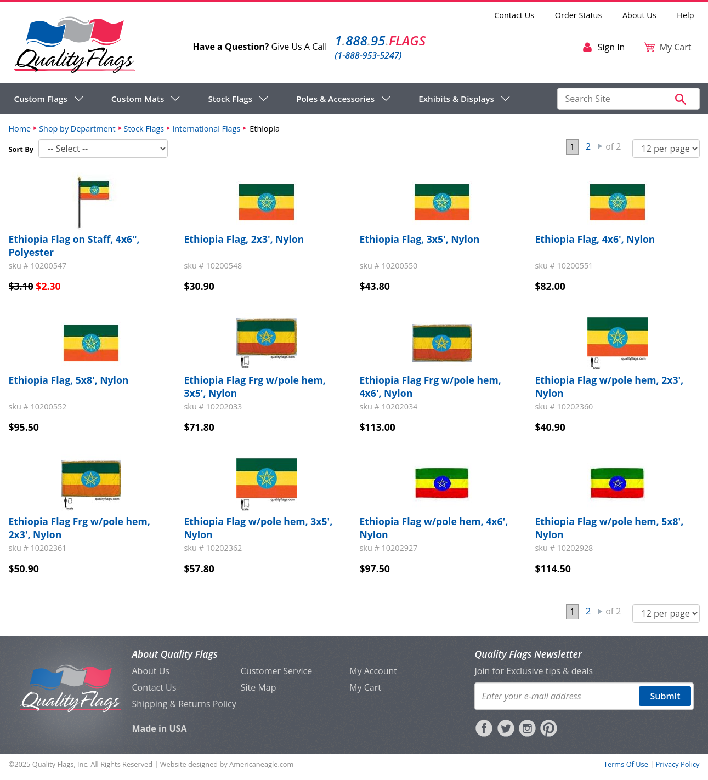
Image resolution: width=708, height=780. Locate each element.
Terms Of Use (626, 764)
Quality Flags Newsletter (527, 654)
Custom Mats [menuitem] (138, 98)
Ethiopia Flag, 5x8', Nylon (69, 379)
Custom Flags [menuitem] (40, 98)
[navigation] (262, 98)
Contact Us (514, 15)
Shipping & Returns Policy (184, 704)
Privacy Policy (678, 764)
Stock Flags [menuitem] (230, 98)
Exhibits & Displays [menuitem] (456, 98)
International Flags (206, 128)
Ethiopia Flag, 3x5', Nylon (420, 239)
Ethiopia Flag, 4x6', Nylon (595, 239)
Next (600, 146)
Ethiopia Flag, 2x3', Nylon (244, 239)
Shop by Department (77, 128)
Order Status (578, 15)
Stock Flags (144, 128)
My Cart (365, 687)
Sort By (21, 149)
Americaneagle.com (261, 764)
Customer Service (276, 671)
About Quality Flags (174, 654)
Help (685, 15)
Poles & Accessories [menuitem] (335, 98)
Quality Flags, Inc (59, 764)
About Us (639, 15)
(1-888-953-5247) (368, 55)
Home (20, 128)
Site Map (258, 687)
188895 (380, 40)
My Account (373, 671)
